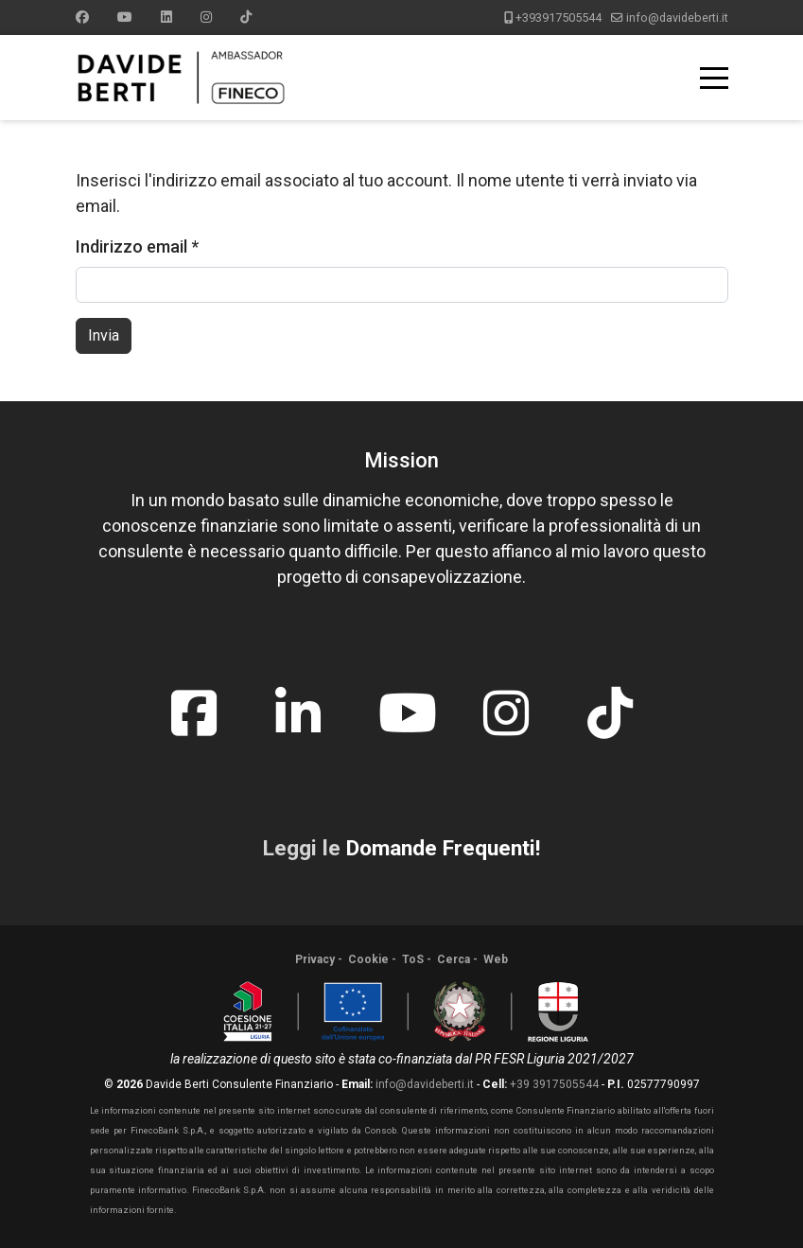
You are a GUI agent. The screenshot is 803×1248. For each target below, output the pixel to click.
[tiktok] (610, 699)
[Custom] (246, 17)
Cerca (453, 959)
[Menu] (714, 77)
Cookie (368, 959)
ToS (413, 959)
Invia (103, 335)
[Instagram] (206, 17)
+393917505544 (558, 17)
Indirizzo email (137, 246)
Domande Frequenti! (443, 848)
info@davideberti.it (677, 17)
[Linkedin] (166, 17)
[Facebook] (82, 17)
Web (495, 959)
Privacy (315, 959)
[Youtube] (124, 17)
